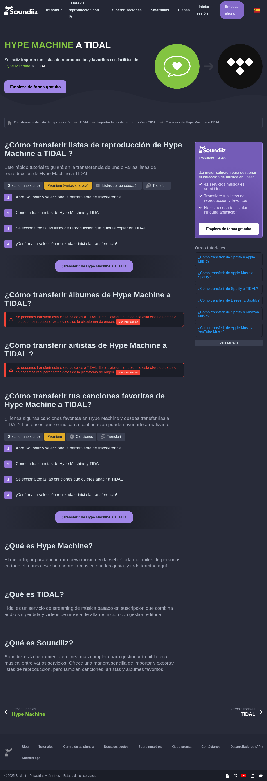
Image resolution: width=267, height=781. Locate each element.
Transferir (53, 10)
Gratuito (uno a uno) (24, 185)
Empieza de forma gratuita (35, 87)
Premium (54, 436)
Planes (184, 10)
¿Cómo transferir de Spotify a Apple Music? (226, 259)
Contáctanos (210, 746)
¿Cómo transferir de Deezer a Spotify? (229, 300)
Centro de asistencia (78, 746)
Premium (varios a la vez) (67, 185)
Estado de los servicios (79, 775)
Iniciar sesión (202, 10)
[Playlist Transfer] (21, 10)
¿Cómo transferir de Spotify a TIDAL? (228, 289)
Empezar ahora (232, 10)
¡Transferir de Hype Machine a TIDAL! (94, 266)
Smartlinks (160, 10)
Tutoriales (45, 746)
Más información (128, 321)
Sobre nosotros (150, 746)
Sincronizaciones (127, 10)
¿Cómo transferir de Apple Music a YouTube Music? (225, 330)
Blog (25, 746)
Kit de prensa (182, 746)
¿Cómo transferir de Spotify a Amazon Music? (228, 314)
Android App (31, 758)
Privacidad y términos (45, 775)
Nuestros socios (116, 746)
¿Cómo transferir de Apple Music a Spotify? (225, 275)
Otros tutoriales (229, 342)
